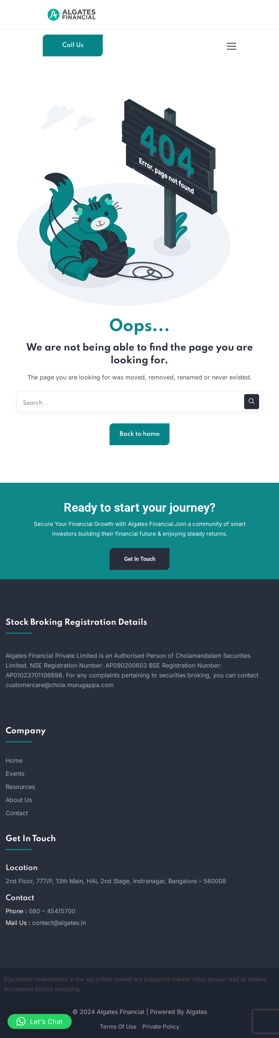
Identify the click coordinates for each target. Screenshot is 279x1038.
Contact (17, 813)
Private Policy (160, 1026)
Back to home (140, 434)
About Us (19, 800)
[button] (40, 1021)
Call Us (73, 45)
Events (15, 773)
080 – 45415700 (52, 911)
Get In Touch (139, 559)
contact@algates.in (59, 922)
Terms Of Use (118, 1026)
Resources (20, 786)
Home (14, 760)
